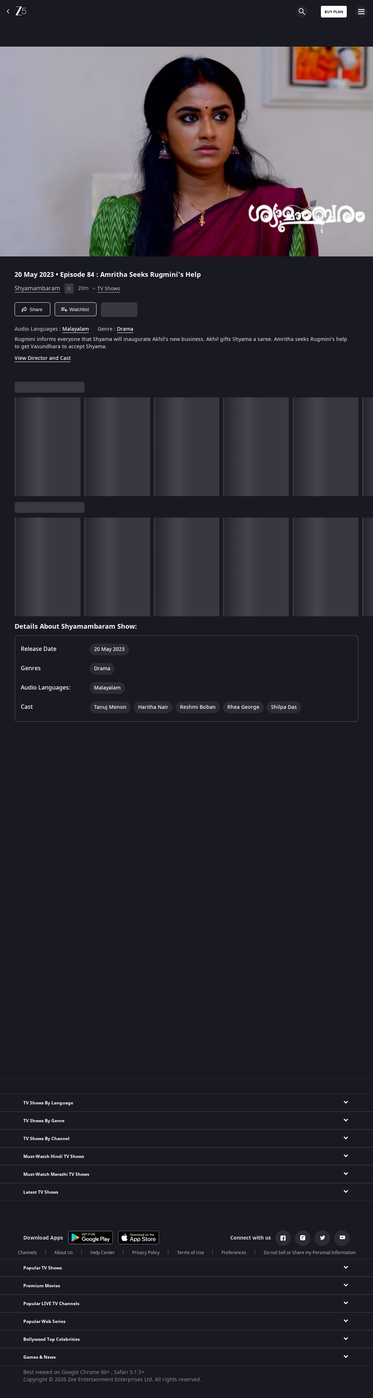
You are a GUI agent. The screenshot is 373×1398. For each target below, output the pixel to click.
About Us (63, 1252)
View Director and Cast (43, 358)
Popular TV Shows (42, 1268)
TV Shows (108, 288)
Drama (125, 329)
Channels (27, 1252)
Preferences (233, 1252)
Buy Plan (334, 12)
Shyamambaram (37, 288)
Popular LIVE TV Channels (51, 1303)
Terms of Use (190, 1252)
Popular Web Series (44, 1321)
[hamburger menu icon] (361, 11)
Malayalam (75, 329)
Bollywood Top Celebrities (51, 1339)
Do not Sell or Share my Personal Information (310, 1252)
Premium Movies (41, 1286)
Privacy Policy (146, 1252)
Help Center (102, 1252)
